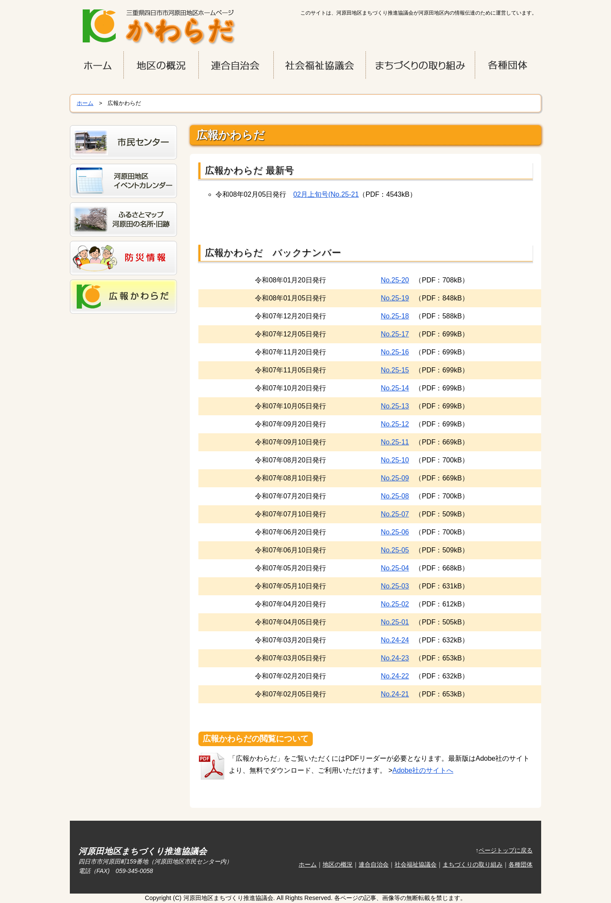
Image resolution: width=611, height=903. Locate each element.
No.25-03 (395, 586)
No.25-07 (395, 514)
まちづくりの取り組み (473, 864)
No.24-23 (395, 658)
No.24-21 (395, 694)
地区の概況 (338, 864)
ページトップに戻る (506, 850)
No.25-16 (395, 352)
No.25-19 (395, 298)
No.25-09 (395, 478)
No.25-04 (395, 568)
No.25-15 (395, 370)
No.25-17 (395, 334)
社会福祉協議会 (416, 864)
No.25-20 (395, 280)
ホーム (85, 103)
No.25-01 (395, 622)
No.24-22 (395, 676)
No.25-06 (395, 532)
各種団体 (521, 864)
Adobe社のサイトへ (422, 770)
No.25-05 (395, 550)
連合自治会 (374, 864)
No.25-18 (395, 316)
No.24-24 (395, 640)
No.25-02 (395, 604)
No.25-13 (395, 406)
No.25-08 (395, 496)
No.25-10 (395, 460)
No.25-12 (395, 424)
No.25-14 (395, 388)
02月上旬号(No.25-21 (326, 194)
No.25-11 (395, 442)
